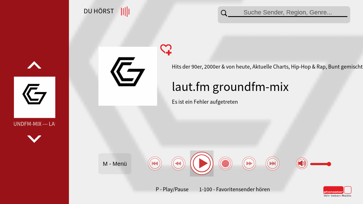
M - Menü (115, 164)
